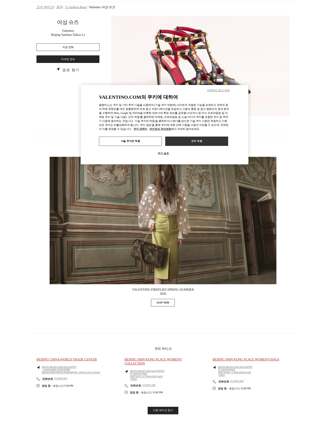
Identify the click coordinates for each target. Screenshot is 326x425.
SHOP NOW (166, 303)
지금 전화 (68, 47)
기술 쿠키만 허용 (130, 141)
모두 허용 (196, 141)
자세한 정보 (68, 59)
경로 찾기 (71, 70)
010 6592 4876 (60, 378)
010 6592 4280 (148, 385)
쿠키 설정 (163, 153)
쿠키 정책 (139, 129)
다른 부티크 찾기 (163, 410)
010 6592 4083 (236, 381)
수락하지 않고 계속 (218, 90)
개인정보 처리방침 (160, 129)
